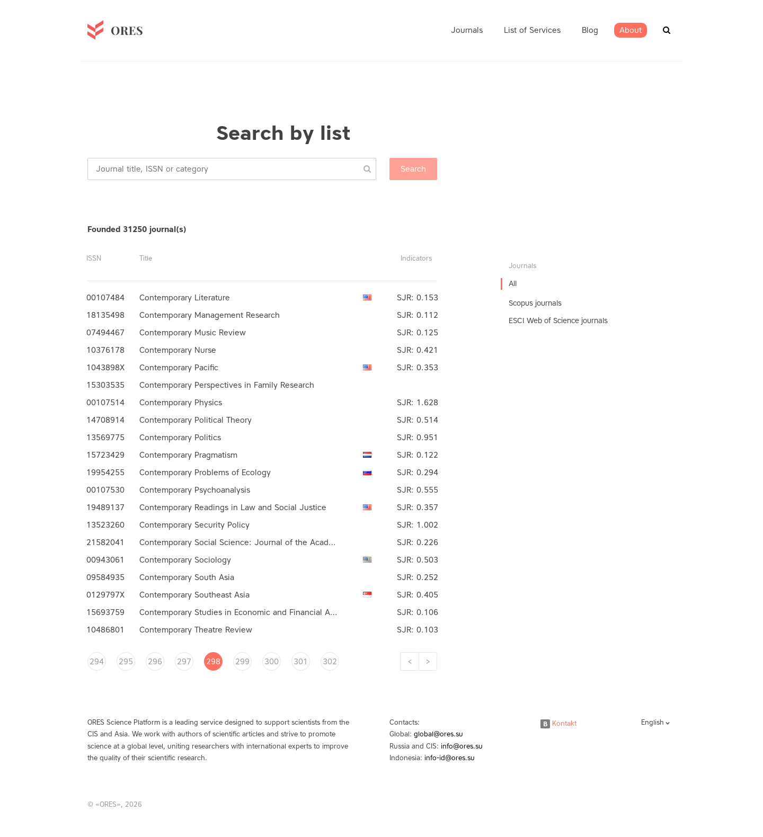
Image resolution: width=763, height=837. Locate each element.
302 (330, 661)
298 (213, 661)
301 (301, 661)
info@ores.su (462, 746)
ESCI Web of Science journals (558, 320)
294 (97, 661)
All (513, 283)
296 (155, 661)
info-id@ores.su (449, 758)
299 (242, 661)
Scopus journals (535, 303)
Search (413, 169)
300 (271, 661)
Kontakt (558, 723)
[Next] (428, 661)
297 (184, 661)
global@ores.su (438, 734)
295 (126, 661)
